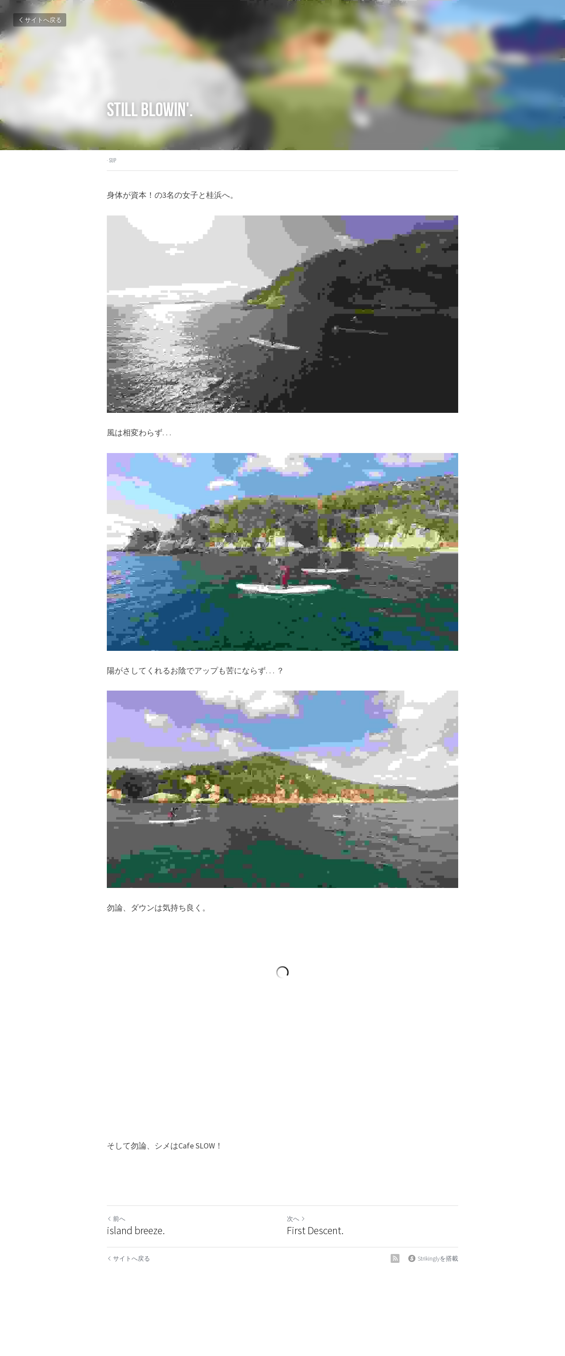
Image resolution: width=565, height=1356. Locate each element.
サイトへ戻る (40, 20)
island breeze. (136, 1230)
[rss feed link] (395, 1258)
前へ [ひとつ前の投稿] (116, 1219)
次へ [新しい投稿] (296, 1219)
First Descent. (315, 1230)
